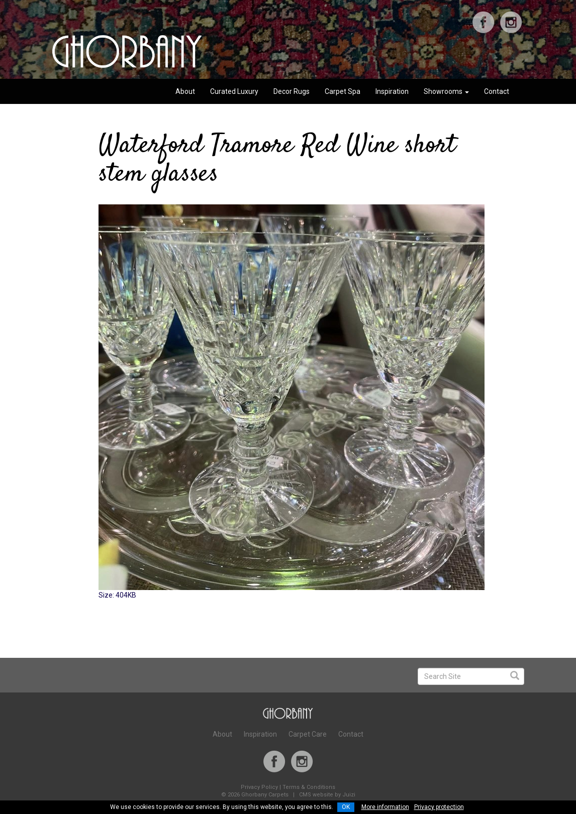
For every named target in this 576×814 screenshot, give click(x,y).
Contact (496, 91)
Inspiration (392, 91)
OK (346, 806)
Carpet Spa (342, 91)
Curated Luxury (234, 91)
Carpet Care (308, 734)
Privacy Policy (259, 787)
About (185, 91)
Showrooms (446, 91)
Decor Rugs (291, 91)
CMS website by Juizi (327, 794)
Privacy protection (439, 806)
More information (385, 806)
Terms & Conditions (308, 787)
